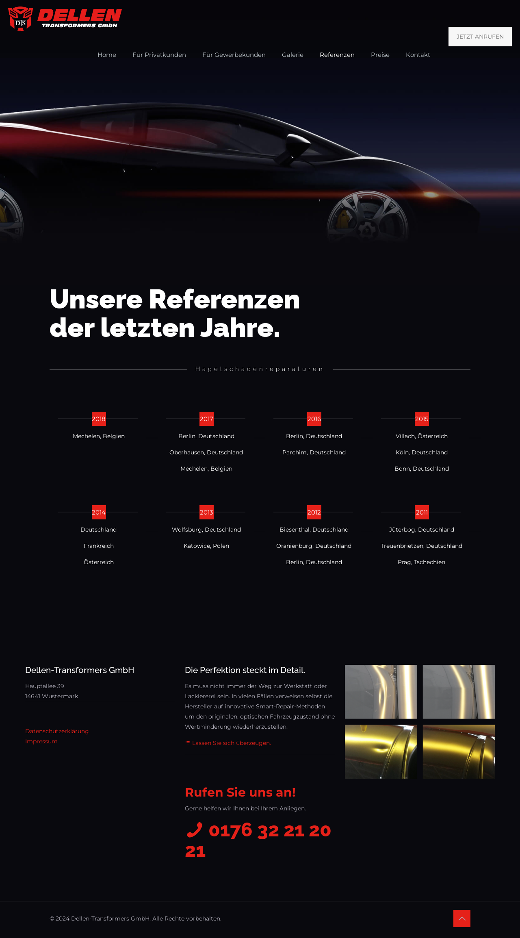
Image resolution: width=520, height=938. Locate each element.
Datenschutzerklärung (57, 731)
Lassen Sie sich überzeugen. (228, 743)
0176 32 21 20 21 (258, 840)
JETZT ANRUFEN (480, 36)
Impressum (41, 741)
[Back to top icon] (461, 918)
